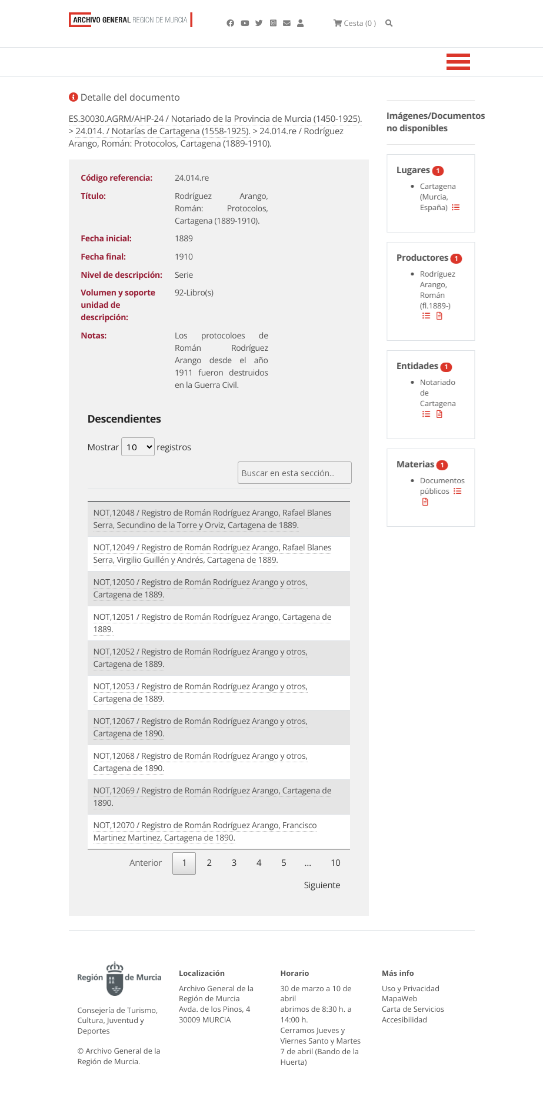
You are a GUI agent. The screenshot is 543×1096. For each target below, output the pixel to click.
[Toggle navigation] (473, 63)
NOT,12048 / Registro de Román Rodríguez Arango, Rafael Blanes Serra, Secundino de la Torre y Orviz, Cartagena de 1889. (213, 520)
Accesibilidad (404, 1019)
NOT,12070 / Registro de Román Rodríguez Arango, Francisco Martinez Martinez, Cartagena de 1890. (205, 832)
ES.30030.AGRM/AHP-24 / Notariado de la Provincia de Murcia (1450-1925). (215, 120)
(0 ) (360, 23)
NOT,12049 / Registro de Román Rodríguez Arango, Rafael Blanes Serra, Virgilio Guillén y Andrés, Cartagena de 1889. (213, 554)
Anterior (145, 863)
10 (336, 863)
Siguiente (322, 885)
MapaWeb (399, 999)
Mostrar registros (139, 448)
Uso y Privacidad (410, 988)
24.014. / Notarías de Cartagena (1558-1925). (162, 132)
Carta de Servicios (413, 1009)
